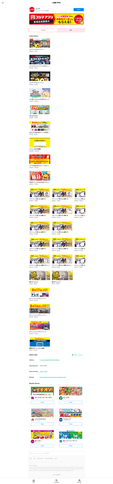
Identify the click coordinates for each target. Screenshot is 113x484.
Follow (78, 10)
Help (34, 458)
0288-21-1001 (44, 371)
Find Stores (56, 482)
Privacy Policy (40, 458)
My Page (79, 482)
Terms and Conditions (49, 458)
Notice (30, 458)
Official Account (78, 355)
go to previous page (3, 2)
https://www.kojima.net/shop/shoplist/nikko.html (53, 377)
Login (56, 458)
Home (33, 482)
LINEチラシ (56, 2)
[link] (32, 9)
